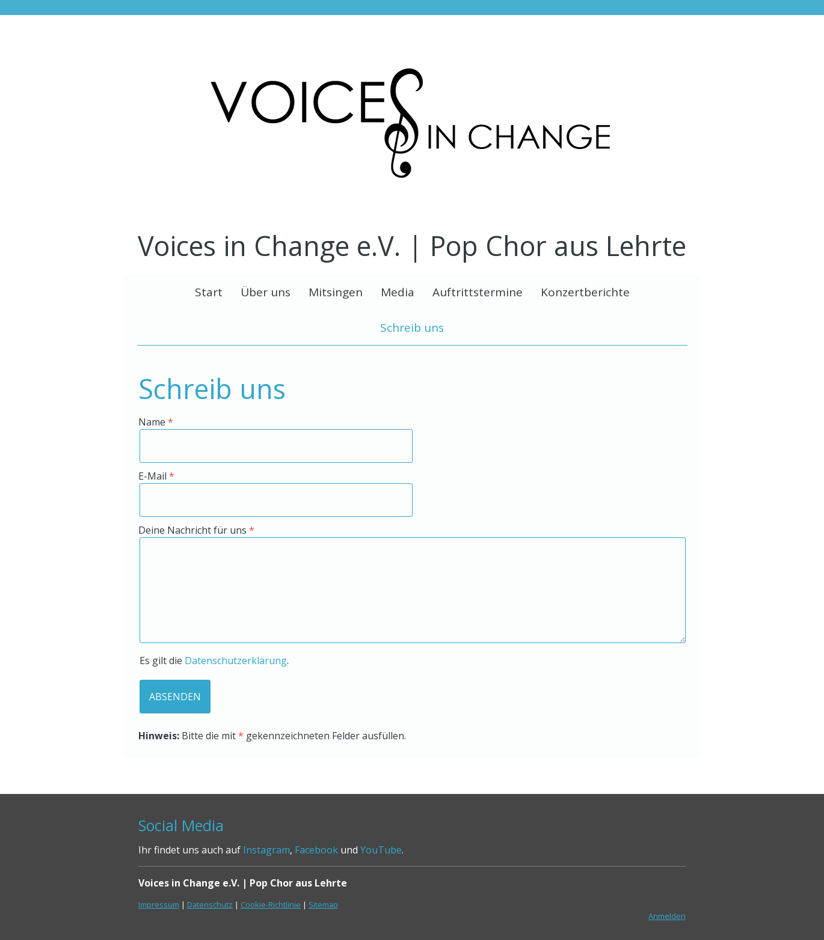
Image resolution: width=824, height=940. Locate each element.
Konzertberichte (585, 292)
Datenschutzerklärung (236, 660)
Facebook (316, 849)
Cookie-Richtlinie (271, 904)
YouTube (381, 849)
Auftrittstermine (477, 292)
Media (397, 292)
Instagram (266, 849)
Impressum (158, 904)
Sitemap (323, 904)
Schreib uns (412, 327)
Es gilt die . (214, 660)
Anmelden (667, 916)
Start (209, 292)
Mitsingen (336, 292)
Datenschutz (210, 904)
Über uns (266, 292)
